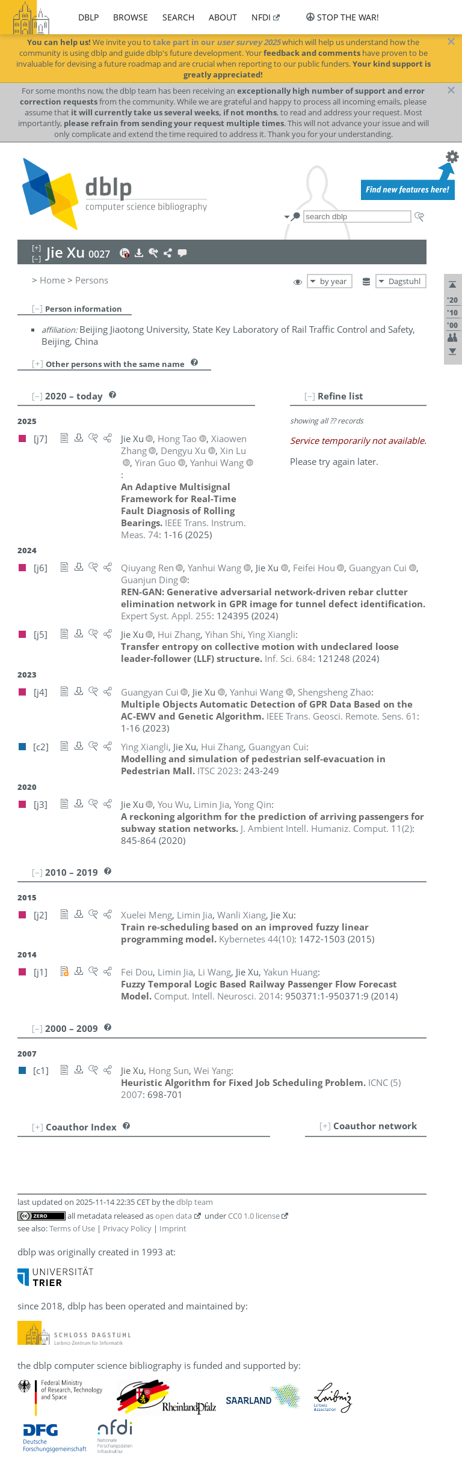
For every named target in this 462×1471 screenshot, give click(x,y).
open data (173, 1215)
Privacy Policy (127, 1228)
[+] (37, 363)
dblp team (194, 1202)
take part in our (216, 42)
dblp (88, 17)
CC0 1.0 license (254, 1215)
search (178, 17)
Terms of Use (72, 1228)
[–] (37, 308)
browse (130, 17)
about (223, 17)
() (326, 828)
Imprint (172, 1228)
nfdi (261, 17)
